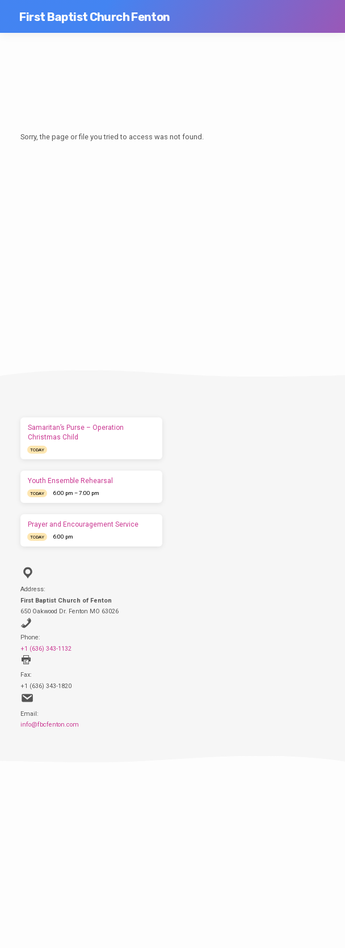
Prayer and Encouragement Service (83, 524)
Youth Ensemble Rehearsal (70, 481)
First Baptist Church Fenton (94, 17)
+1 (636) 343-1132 (45, 648)
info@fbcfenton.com (49, 724)
